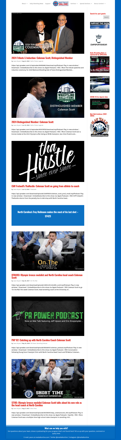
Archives (73, 3)
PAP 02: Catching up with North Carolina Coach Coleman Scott (41, 340)
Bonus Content (99, 3)
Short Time (33, 408)
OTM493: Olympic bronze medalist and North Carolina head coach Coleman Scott (47, 276)
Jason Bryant (17, 61)
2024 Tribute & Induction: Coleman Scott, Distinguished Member (42, 58)
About (24, 3)
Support (47, 3)
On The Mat (34, 281)
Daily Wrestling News (36, 3)
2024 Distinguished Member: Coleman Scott (32, 122)
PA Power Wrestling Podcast (39, 343)
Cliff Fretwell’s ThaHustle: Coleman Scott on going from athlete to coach (45, 186)
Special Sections (85, 3)
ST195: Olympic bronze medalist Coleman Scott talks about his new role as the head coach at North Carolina (47, 404)
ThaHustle (33, 189)
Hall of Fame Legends (37, 61)
